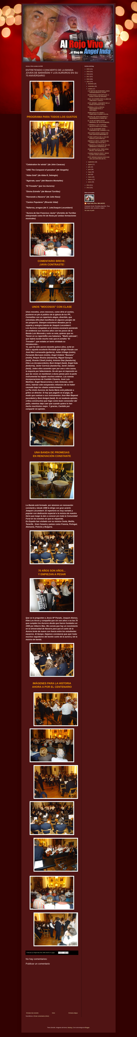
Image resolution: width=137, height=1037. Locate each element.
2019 (88, 71)
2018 (88, 74)
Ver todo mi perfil (89, 210)
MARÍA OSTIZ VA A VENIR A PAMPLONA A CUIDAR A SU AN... (98, 113)
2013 (88, 187)
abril (89, 174)
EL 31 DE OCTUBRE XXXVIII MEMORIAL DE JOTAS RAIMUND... (99, 121)
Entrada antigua (73, 1013)
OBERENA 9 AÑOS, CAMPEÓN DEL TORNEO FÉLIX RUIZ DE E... (98, 141)
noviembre (91, 86)
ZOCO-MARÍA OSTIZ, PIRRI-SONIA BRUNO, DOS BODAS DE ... (98, 149)
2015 (88, 81)
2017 (88, 76)
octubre (90, 89)
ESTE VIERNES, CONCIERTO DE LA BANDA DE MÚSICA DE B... (98, 103)
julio (89, 167)
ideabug (70, 1027)
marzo (90, 177)
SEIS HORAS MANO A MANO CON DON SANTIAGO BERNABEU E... (98, 133)
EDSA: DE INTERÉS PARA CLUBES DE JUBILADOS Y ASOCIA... (99, 99)
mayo (90, 172)
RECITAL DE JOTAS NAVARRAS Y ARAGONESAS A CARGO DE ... (98, 117)
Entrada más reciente (32, 1013)
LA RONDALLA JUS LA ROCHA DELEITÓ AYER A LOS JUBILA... (98, 125)
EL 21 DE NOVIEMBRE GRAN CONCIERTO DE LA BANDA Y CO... (99, 129)
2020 (88, 69)
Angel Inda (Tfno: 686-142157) (96, 203)
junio (89, 169)
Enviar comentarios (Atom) (41, 1016)
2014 (88, 185)
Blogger (87, 1027)
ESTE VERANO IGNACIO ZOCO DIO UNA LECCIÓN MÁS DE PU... (98, 157)
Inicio (53, 1013)
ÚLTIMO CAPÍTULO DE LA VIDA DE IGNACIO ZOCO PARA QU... (98, 137)
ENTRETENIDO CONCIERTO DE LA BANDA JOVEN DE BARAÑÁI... (98, 95)
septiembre (91, 162)
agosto (90, 164)
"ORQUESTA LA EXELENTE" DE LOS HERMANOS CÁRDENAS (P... (99, 145)
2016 (88, 79)
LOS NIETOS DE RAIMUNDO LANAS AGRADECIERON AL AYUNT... (98, 91)
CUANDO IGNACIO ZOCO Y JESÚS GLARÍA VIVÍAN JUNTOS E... (98, 154)
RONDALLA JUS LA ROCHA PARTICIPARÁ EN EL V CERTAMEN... (96, 108)
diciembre (91, 84)
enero (90, 182)
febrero (90, 179)
